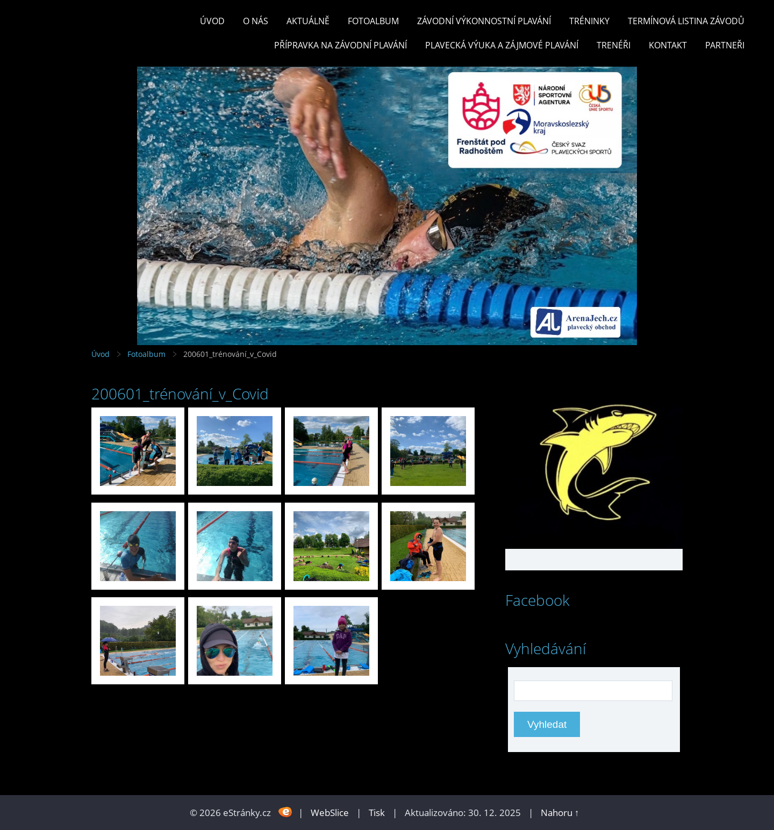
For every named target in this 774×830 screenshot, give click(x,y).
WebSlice (330, 812)
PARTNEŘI (724, 45)
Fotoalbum (373, 21)
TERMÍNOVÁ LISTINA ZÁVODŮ (686, 21)
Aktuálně (307, 21)
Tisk (377, 812)
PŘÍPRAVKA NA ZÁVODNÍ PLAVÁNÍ (340, 45)
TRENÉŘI (613, 45)
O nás (255, 21)
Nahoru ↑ (560, 812)
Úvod (212, 21)
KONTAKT (668, 45)
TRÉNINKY (589, 21)
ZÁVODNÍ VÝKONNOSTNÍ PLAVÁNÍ (484, 21)
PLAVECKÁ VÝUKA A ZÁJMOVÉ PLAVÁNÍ (501, 45)
